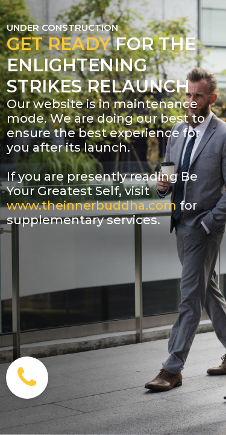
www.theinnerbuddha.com (92, 205)
